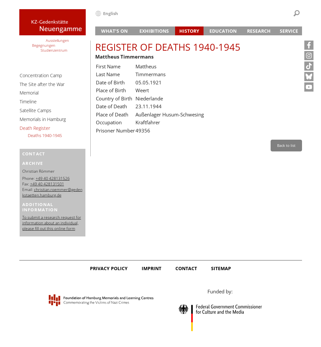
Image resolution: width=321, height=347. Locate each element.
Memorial (29, 93)
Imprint (151, 268)
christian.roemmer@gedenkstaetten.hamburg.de (52, 192)
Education (223, 31)
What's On (114, 31)
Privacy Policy (109, 268)
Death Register (35, 128)
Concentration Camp (41, 75)
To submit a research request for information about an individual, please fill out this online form (51, 223)
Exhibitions (154, 31)
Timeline (28, 101)
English (110, 13)
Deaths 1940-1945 (45, 135)
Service (289, 31)
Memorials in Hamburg (43, 119)
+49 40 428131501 (47, 184)
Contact (186, 268)
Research (259, 31)
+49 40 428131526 (53, 178)
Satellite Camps (35, 110)
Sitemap (221, 268)
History (189, 31)
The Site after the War (42, 84)
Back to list (286, 145)
